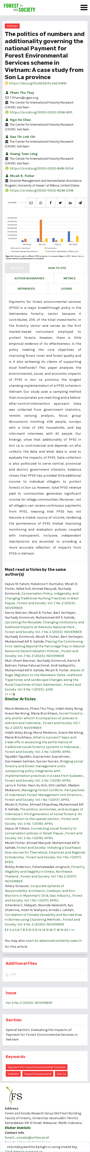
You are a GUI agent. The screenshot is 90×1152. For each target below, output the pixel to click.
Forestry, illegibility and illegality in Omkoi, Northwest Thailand (45, 871)
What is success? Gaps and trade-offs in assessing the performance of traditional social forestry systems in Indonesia (42, 742)
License (66, 288)
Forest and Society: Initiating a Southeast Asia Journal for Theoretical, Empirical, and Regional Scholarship (45, 852)
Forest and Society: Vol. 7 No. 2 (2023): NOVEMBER (43, 632)
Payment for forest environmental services (37, 1067)
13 (40, 930)
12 (36, 930)
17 (54, 930)
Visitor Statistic (18, 1127)
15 (47, 930)
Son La (61, 1074)
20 (66, 930)
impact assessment (37, 1074)
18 (58, 930)
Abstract (17, 268)
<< (6, 694)
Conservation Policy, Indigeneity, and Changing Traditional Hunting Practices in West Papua (42, 598)
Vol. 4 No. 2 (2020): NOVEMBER (29, 1003)
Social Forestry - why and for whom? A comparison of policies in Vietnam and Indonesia (44, 718)
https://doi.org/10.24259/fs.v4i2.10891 (35, 83)
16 (50, 930)
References (26, 288)
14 (43, 930)
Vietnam (12, 26)
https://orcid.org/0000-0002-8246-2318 (39, 190)
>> (73, 930)
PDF (13, 974)
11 (33, 930)
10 (29, 930)
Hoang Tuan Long (21, 154)
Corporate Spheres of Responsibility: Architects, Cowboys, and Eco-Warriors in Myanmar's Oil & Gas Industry (40, 891)
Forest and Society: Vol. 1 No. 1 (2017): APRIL (37, 800)
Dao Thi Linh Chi (20, 137)
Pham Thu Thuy (19, 93)
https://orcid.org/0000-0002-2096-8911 (38, 112)
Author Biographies (29, 278)
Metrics (70, 278)
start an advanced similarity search (54, 941)
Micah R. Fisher (20, 176)
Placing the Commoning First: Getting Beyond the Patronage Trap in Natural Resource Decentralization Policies (45, 646)
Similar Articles (20, 699)
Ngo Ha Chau (18, 120)
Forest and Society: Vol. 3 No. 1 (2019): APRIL (38, 752)
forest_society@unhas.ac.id (27, 1137)
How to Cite (57, 268)
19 (61, 930)
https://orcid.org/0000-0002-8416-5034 (39, 168)
